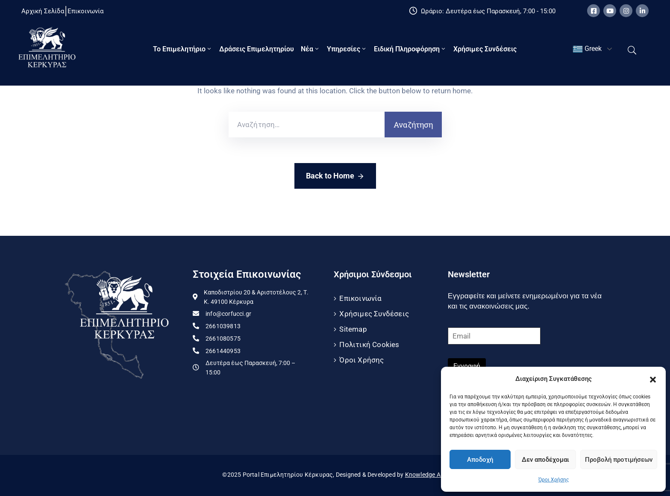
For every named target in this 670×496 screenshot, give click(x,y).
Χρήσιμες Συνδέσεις (485, 49)
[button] (653, 378)
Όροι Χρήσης (553, 480)
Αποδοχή (480, 459)
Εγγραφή (466, 366)
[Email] (494, 336)
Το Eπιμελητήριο (182, 49)
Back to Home (335, 176)
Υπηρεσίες (347, 49)
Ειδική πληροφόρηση (410, 49)
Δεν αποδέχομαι (545, 459)
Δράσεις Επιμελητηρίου (256, 49)
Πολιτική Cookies (369, 344)
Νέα (310, 49)
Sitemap (353, 329)
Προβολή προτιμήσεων (618, 459)
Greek (587, 49)
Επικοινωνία (360, 298)
